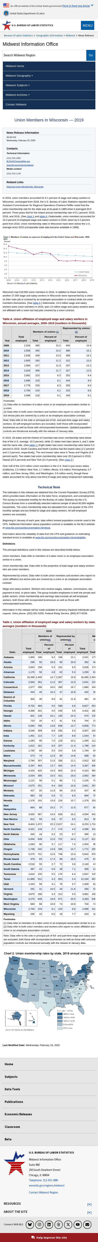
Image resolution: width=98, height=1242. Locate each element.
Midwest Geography (18, 75)
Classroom (12, 1127)
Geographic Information (49, 35)
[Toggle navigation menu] (87, 25)
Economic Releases (18, 1114)
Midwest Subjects (17, 85)
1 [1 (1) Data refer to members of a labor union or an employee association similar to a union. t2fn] (49, 640)
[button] (89, 1204)
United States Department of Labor (24, 13)
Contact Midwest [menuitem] (16, 104)
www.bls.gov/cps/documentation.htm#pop (27, 527)
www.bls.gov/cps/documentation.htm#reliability (60, 537)
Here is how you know (76, 6)
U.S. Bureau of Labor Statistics (32, 25)
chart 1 (30, 216)
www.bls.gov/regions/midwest (20, 165)
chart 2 (68, 459)
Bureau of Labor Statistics (18, 35)
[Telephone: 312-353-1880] (51, 1180)
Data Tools (12, 1089)
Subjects (11, 1077)
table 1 (33, 445)
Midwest (70, 35)
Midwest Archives (16, 94)
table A (43, 216)
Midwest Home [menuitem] (15, 66)
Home (9, 1064)
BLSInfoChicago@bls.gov (18, 161)
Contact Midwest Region (43, 1192)
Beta (8, 1139)
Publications (14, 1102)
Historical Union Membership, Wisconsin (25, 187)
